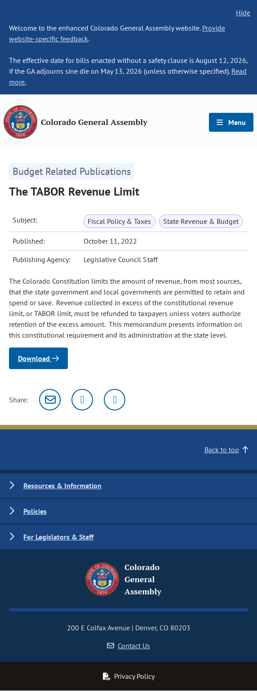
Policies (35, 511)
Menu (231, 122)
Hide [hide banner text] (243, 12)
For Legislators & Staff (58, 536)
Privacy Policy (128, 676)
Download (38, 358)
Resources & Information (62, 485)
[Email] (50, 399)
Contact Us (128, 645)
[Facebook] (114, 399)
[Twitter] (82, 399)
